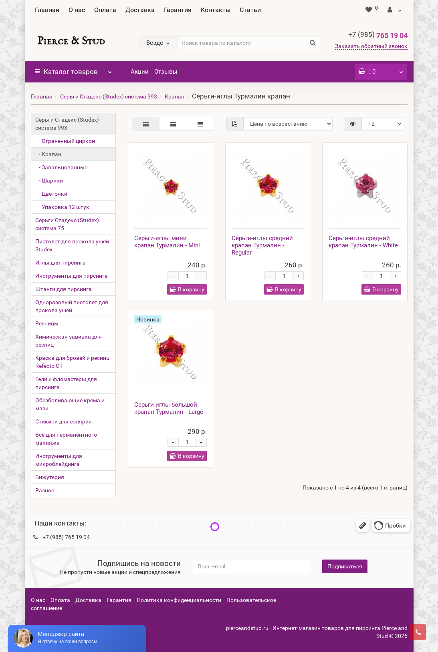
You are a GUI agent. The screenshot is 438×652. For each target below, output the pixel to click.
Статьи (250, 10)
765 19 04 (378, 35)
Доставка (140, 10)
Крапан (174, 96)
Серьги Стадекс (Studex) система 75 (67, 224)
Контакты (215, 10)
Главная (47, 10)
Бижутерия (49, 477)
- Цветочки (51, 194)
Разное (44, 490)
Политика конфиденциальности (179, 600)
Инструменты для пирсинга (71, 276)
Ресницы (47, 323)
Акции (140, 71)
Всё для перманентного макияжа (66, 438)
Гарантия (178, 10)
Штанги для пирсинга (63, 289)
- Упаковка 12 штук (62, 207)
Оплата (105, 10)
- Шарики (49, 180)
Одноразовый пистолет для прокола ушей (71, 306)
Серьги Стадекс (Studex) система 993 (108, 96)
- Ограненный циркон (65, 141)
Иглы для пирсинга (60, 262)
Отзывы (166, 71)
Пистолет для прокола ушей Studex (72, 245)
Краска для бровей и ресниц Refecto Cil (72, 362)
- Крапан (48, 154)
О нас (77, 10)
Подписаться (344, 566)
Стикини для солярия (63, 421)
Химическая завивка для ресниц (68, 340)
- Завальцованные (61, 167)
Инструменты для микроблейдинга (58, 460)
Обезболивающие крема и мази (70, 404)
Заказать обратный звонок (371, 46)
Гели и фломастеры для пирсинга (66, 383)
